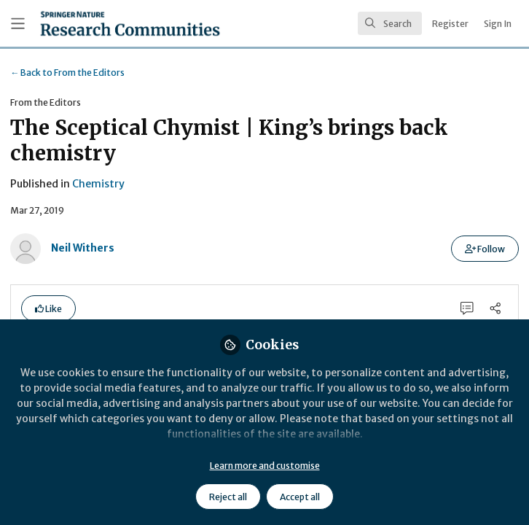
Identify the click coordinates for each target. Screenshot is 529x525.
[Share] (495, 308)
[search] (390, 23)
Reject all (228, 496)
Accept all (300, 496)
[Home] (130, 23)
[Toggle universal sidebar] (18, 24)
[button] (485, 249)
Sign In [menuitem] (498, 23)
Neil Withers (82, 247)
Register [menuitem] (450, 23)
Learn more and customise (265, 465)
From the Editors (67, 72)
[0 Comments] (467, 308)
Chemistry (98, 183)
